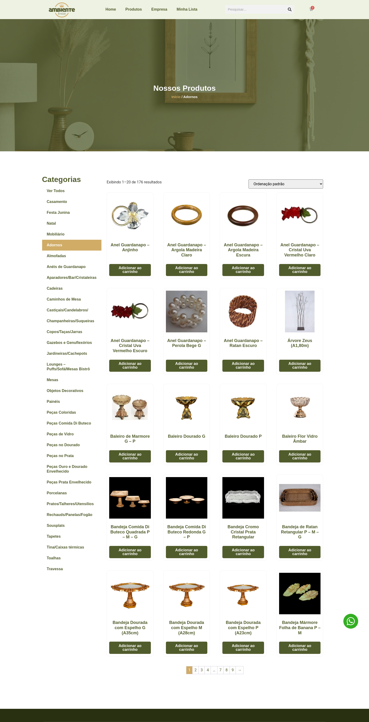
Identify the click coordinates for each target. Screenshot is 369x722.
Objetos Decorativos (65, 394)
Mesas (52, 383)
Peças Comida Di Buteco (69, 427)
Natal (51, 227)
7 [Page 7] (220, 673)
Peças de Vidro (60, 437)
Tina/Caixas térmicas (65, 551)
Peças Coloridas (61, 416)
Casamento (57, 205)
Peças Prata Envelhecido (69, 485)
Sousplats (56, 529)
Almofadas (56, 259)
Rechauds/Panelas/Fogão (69, 518)
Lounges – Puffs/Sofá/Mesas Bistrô (68, 370)
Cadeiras (55, 292)
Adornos (54, 248)
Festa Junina (58, 216)
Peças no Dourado (63, 448)
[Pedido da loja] (286, 187)
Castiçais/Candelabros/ (67, 313)
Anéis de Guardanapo (66, 270)
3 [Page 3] (202, 673)
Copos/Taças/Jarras (64, 335)
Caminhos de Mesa (64, 303)
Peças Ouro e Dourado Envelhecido (67, 472)
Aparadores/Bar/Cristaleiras (72, 281)
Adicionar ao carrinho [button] (130, 273)
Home (110, 9)
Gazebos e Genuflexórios (69, 346)
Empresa (159, 9)
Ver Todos (56, 194)
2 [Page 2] (195, 673)
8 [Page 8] (226, 673)
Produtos (133, 9)
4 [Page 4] (208, 673)
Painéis (53, 405)
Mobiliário (56, 237)
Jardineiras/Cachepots (67, 357)
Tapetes (54, 540)
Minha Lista (187, 9)
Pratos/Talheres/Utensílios (70, 507)
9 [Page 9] (233, 673)
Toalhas (54, 561)
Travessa (55, 572)
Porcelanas (57, 496)
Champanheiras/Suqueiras (70, 324)
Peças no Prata (60, 459)
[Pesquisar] (289, 9)
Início (176, 100)
